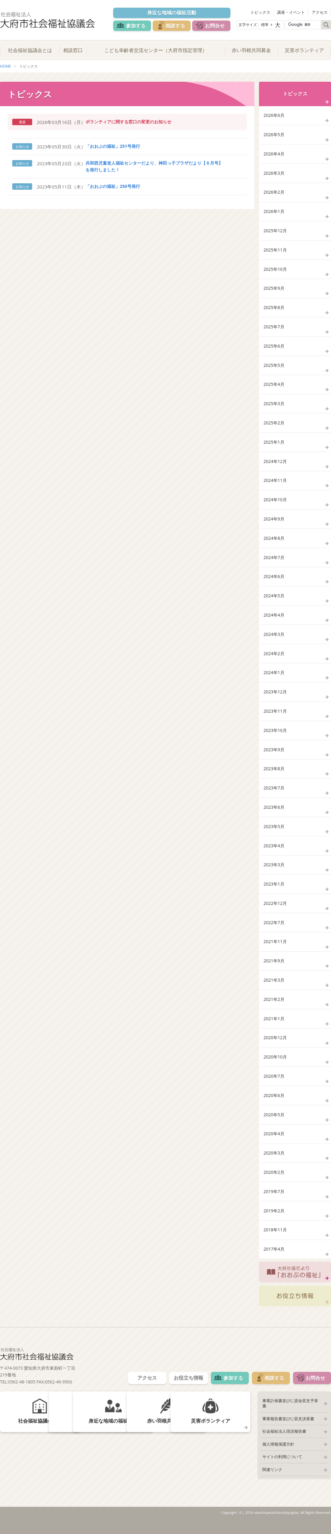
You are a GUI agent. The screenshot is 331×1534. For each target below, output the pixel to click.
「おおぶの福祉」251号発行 (113, 146)
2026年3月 (274, 174)
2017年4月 (274, 1260)
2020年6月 (274, 1105)
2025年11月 (275, 252)
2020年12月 (275, 1047)
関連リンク (272, 1476)
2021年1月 (274, 1027)
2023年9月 (274, 756)
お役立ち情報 (295, 1307)
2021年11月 (275, 950)
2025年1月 (274, 445)
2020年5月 (274, 1124)
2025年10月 (275, 271)
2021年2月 (274, 1008)
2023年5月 (274, 833)
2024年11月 (275, 484)
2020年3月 (274, 1163)
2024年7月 (274, 562)
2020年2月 (274, 1182)
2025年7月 (274, 329)
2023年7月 (274, 794)
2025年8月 (274, 310)
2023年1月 (274, 891)
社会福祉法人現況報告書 (284, 1438)
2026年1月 (274, 213)
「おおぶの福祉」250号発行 (113, 186)
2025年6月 (274, 348)
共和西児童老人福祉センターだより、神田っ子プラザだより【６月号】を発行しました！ (154, 166)
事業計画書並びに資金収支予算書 (292, 1412)
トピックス (261, 12)
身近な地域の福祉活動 (171, 12)
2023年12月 (275, 698)
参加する (135, 25)
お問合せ (215, 25)
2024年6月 (274, 581)
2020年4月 (274, 1144)
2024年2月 (274, 659)
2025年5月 (274, 368)
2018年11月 (275, 1241)
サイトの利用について (282, 1463)
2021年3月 (274, 988)
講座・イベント (291, 12)
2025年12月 (275, 232)
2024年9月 (274, 523)
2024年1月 (274, 678)
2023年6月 (274, 814)
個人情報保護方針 (278, 1451)
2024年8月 (274, 542)
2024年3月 (274, 639)
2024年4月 (274, 620)
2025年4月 (274, 387)
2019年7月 (274, 1202)
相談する (175, 25)
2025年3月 (274, 407)
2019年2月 (274, 1221)
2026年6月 (274, 116)
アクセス (320, 12)
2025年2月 (274, 426)
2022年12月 (275, 911)
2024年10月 (275, 504)
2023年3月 (274, 872)
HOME (5, 66)
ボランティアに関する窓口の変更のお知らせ (128, 122)
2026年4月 (274, 155)
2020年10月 (275, 1066)
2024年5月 (274, 601)
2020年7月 (274, 1085)
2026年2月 (274, 193)
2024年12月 (275, 465)
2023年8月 (274, 775)
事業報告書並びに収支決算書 (288, 1425)
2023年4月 (274, 853)
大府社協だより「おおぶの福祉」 (295, 1283)
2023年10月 (275, 736)
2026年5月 (274, 135)
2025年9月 (274, 290)
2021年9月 (274, 969)
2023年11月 (275, 717)
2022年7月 (274, 930)
